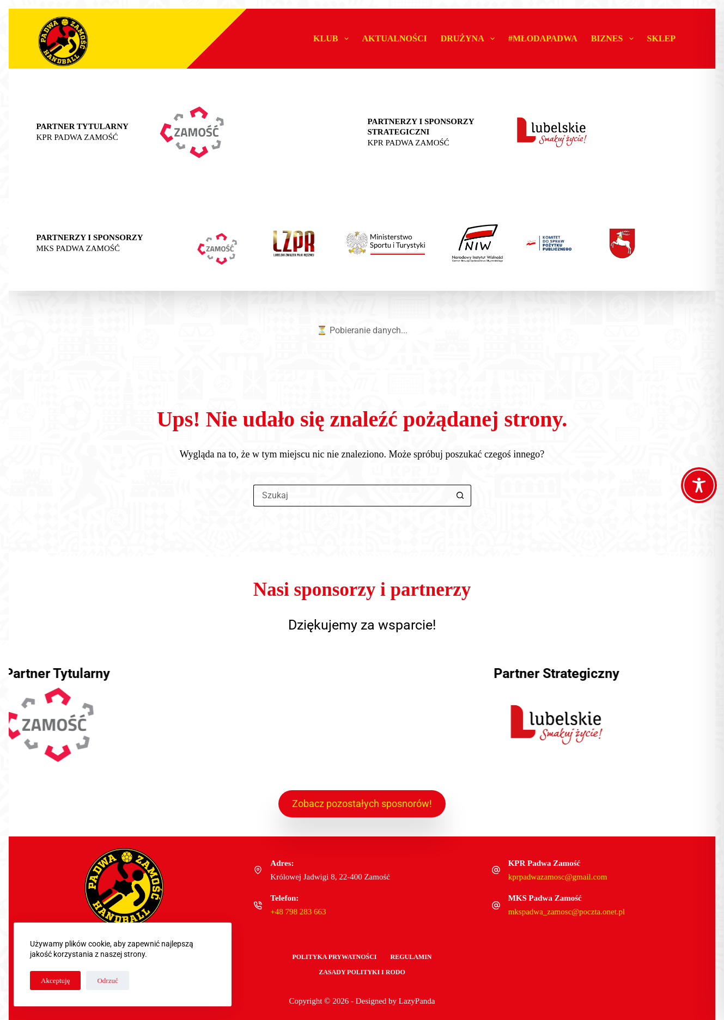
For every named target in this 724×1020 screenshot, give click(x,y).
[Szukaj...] (351, 495)
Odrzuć (107, 980)
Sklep (661, 38)
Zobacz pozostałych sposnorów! (362, 803)
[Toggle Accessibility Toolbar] (699, 485)
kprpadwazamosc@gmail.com (557, 876)
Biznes (614, 38)
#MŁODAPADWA (542, 38)
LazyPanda (417, 1001)
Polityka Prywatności (334, 957)
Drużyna (470, 38)
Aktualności (394, 38)
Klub (333, 38)
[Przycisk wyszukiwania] (460, 495)
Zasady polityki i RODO (362, 972)
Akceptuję (55, 980)
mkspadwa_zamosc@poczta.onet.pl (566, 911)
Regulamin (411, 957)
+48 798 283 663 (298, 911)
